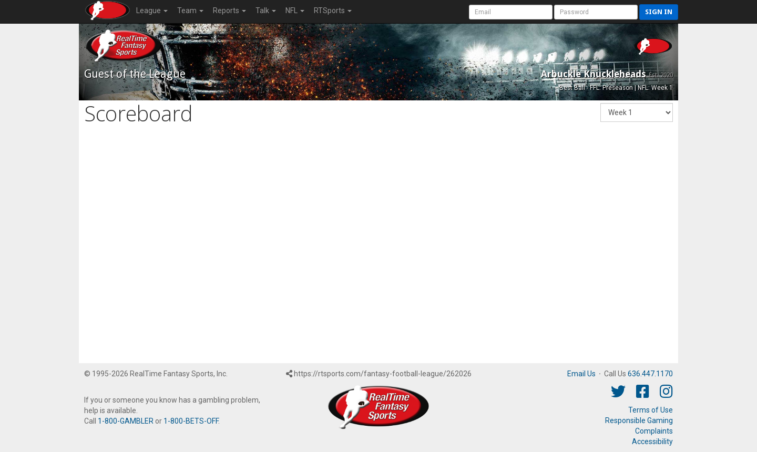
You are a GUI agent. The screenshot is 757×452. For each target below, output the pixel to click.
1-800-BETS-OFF (190, 421)
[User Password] (596, 12)
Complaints (654, 431)
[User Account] (511, 12)
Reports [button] (229, 10)
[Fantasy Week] (636, 112)
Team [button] (190, 10)
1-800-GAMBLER (126, 421)
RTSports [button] (333, 10)
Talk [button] (265, 10)
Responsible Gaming (639, 420)
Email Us (581, 373)
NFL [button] (294, 10)
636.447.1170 (650, 373)
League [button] (152, 10)
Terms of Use (650, 410)
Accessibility (652, 441)
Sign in (658, 12)
